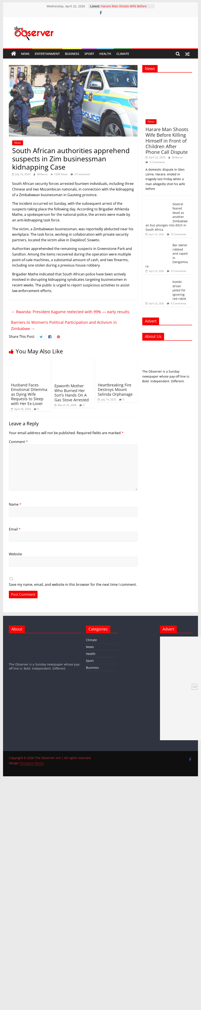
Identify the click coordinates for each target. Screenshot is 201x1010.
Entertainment (47, 54)
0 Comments (80, 174)
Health (105, 54)
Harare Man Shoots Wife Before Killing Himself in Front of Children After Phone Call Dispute (167, 140)
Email (15, 529)
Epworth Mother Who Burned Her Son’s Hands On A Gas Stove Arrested (71, 392)
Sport (89, 54)
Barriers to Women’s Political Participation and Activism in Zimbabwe (64, 325)
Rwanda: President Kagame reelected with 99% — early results (70, 311)
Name (15, 504)
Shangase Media (32, 763)
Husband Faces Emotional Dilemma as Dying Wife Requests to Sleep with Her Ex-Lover (29, 394)
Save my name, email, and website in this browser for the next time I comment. (73, 584)
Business (72, 54)
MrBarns (42, 174)
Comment (18, 441)
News (25, 54)
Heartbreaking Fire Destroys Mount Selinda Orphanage (115, 389)
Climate (122, 54)
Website (15, 554)
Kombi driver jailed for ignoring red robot (179, 290)
